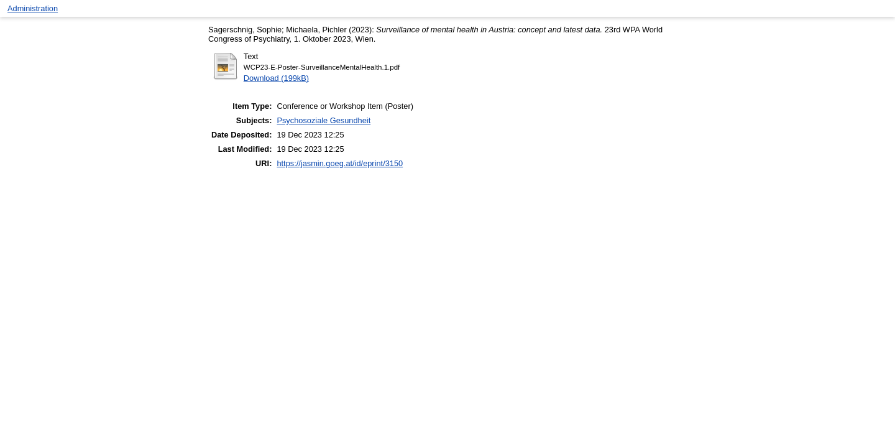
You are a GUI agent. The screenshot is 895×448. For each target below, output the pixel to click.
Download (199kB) (276, 78)
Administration (32, 8)
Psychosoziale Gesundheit (323, 120)
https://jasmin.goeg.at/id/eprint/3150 (340, 163)
